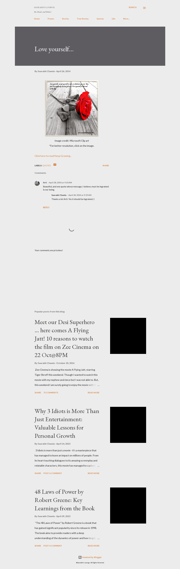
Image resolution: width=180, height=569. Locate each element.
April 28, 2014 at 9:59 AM (79, 195)
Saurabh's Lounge (44, 7)
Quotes (100, 18)
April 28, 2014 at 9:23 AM (60, 182)
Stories (65, 18)
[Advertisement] (67, 275)
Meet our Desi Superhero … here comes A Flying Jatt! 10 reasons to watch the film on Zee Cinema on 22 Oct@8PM (67, 338)
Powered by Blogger (90, 557)
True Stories (83, 18)
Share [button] (106, 165)
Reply (46, 207)
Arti (45, 182)
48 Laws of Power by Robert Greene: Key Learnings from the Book (65, 499)
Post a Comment (52, 473)
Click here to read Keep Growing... (53, 155)
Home (37, 18)
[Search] (133, 7)
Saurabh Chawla (58, 195)
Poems (51, 18)
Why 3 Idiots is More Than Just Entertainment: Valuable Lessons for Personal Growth (67, 423)
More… (126, 18)
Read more (93, 392)
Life (113, 18)
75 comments (50, 392)
